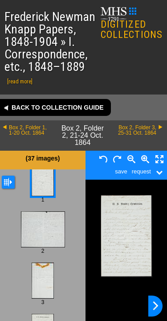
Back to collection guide (58, 107)
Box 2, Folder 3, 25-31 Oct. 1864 (137, 130)
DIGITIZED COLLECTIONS (132, 24)
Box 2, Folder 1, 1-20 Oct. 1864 (28, 130)
